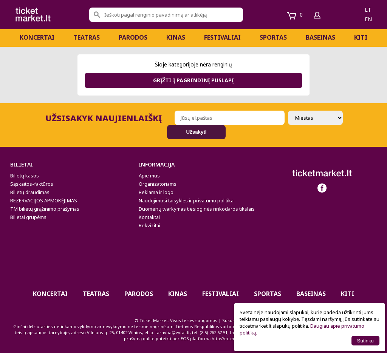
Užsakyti (196, 132)
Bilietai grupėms (28, 217)
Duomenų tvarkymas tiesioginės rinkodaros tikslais (197, 208)
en (368, 19)
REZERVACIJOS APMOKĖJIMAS (43, 200)
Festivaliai (222, 37)
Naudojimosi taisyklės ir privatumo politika (186, 200)
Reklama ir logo (156, 192)
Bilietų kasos (24, 175)
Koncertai (37, 37)
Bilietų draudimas (30, 192)
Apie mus (149, 175)
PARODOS (133, 37)
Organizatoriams (157, 183)
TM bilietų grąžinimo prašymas (44, 208)
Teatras (86, 37)
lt (368, 9)
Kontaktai (149, 217)
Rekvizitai (149, 225)
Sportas (273, 37)
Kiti (360, 37)
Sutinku (365, 341)
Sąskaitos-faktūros (31, 183)
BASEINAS (320, 37)
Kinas (175, 37)
